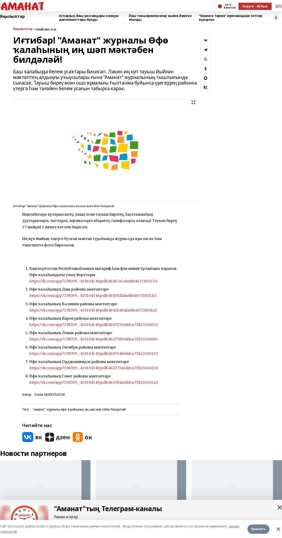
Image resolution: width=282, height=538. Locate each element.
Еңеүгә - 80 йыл (255, 6)
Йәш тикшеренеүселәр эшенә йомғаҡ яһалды (160, 17)
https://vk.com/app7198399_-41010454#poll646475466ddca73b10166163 (93, 353)
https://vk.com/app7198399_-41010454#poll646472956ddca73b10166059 (93, 324)
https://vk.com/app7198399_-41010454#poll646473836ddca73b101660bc (93, 339)
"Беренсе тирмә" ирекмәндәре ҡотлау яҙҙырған (230, 17)
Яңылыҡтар (12, 16)
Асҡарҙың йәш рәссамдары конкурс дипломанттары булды (89, 17)
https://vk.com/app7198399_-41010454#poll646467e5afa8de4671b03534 (93, 281)
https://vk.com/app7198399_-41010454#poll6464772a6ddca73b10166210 (93, 367)
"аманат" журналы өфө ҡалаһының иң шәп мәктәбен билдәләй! (79, 409)
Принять (258, 529)
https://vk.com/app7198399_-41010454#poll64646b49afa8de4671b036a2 (93, 310)
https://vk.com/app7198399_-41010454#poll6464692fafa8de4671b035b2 (92, 295)
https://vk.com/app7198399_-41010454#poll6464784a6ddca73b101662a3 (93, 382)
